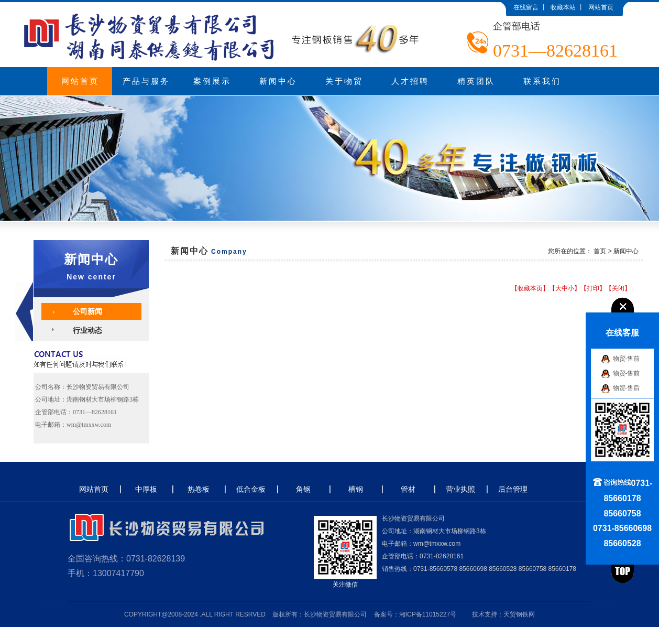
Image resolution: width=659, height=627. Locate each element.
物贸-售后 (626, 387)
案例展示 (212, 81)
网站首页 (600, 7)
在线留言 (526, 7)
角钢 (303, 489)
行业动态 (87, 330)
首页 (600, 251)
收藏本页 (530, 288)
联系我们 (542, 81)
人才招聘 (410, 81)
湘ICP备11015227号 (427, 614)
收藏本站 (563, 7)
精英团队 (476, 81)
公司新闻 (87, 311)
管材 (408, 489)
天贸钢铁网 (519, 614)
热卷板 (199, 489)
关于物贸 (344, 81)
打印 (593, 288)
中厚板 (146, 489)
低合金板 (251, 489)
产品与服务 (146, 81)
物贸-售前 (626, 358)
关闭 (618, 288)
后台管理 (513, 489)
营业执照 (460, 489)
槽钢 (355, 489)
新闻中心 (278, 81)
